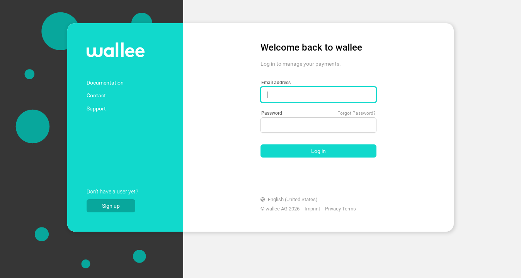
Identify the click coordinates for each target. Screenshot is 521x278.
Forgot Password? (356, 113)
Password (271, 113)
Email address (276, 82)
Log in (318, 151)
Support (96, 108)
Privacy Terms (340, 209)
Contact (96, 95)
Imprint (312, 209)
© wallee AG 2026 (280, 209)
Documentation (105, 83)
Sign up (111, 206)
